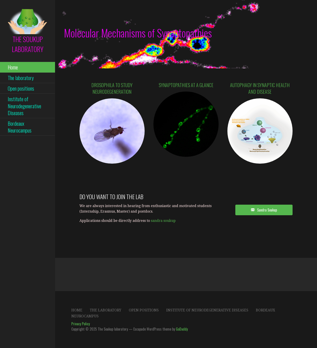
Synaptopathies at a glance (186, 84)
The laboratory (21, 78)
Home (13, 67)
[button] (264, 210)
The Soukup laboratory (27, 44)
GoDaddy (182, 329)
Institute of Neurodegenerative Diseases (24, 105)
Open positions (21, 88)
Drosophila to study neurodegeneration (112, 88)
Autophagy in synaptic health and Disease (260, 88)
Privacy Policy (80, 323)
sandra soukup (163, 221)
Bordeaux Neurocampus (19, 126)
